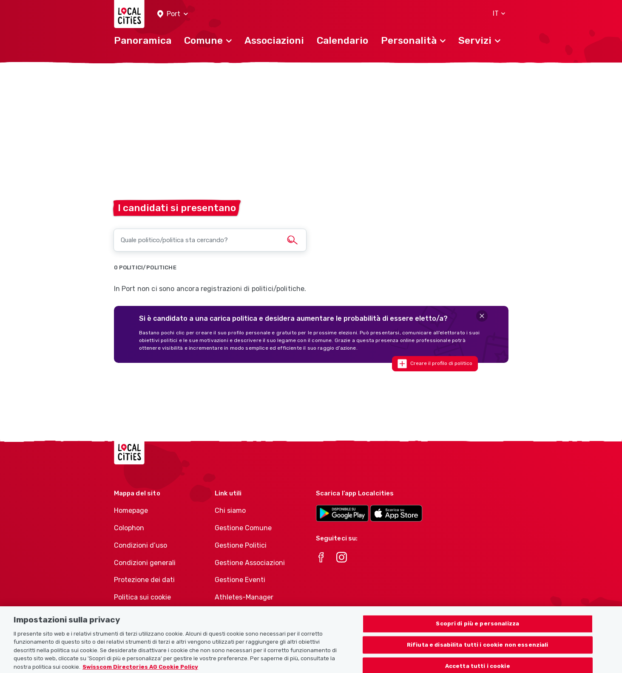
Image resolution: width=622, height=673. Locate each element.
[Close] (482, 316)
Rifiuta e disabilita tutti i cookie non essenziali (477, 651)
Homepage (131, 510)
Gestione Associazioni (250, 563)
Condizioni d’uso (140, 545)
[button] (172, 14)
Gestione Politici (241, 545)
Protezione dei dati (144, 580)
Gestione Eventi (240, 580)
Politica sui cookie (142, 597)
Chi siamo (230, 510)
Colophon (129, 528)
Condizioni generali (145, 563)
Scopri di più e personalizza (477, 630)
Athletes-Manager (244, 597)
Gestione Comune (243, 528)
